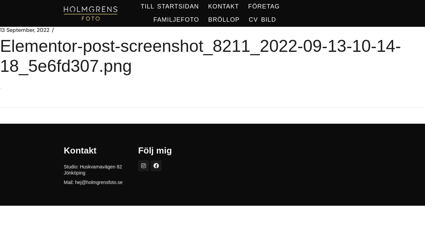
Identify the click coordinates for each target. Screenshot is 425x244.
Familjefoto (176, 19)
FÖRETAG (264, 6)
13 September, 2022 (24, 30)
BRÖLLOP (224, 19)
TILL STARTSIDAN (170, 6)
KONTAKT (223, 6)
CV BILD (262, 19)
